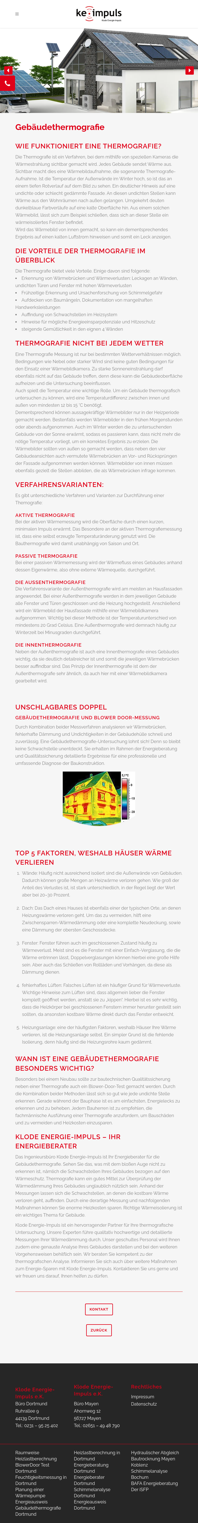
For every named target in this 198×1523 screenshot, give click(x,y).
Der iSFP (140, 1489)
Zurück (99, 1330)
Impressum (142, 1396)
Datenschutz (144, 1404)
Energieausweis (31, 1502)
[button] (8, 70)
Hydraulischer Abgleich (155, 1452)
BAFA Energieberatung (154, 1483)
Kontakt (99, 1309)
